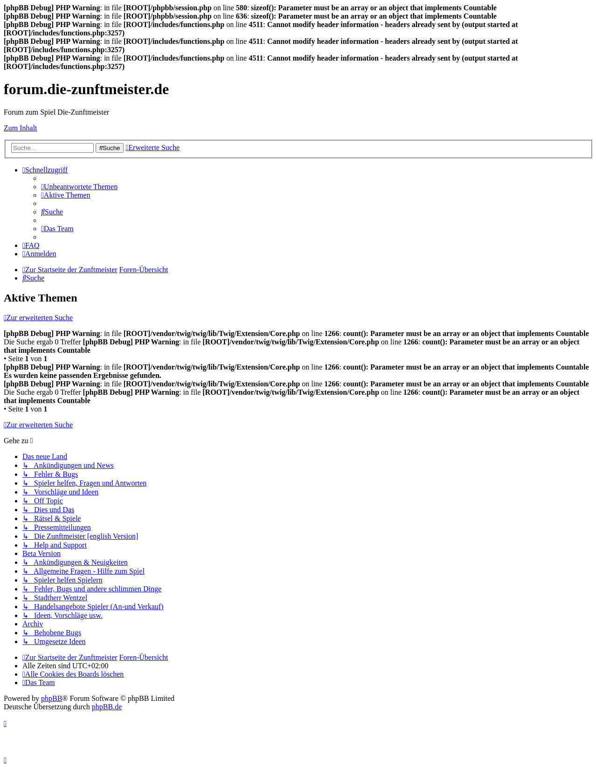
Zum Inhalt (20, 128)
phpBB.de (107, 707)
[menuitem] (79, 187)
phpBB (51, 698)
